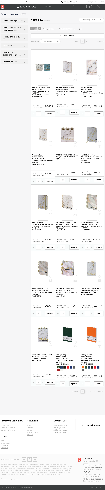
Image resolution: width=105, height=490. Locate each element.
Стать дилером (6, 426)
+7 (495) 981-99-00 (95, 468)
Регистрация (91, 2)
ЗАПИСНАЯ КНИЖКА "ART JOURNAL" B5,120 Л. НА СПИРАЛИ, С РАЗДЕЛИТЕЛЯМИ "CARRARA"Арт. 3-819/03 (92, 226)
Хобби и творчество (60, 430)
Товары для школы (60, 433)
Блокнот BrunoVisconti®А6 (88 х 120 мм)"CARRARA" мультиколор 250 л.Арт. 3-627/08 (66, 91)
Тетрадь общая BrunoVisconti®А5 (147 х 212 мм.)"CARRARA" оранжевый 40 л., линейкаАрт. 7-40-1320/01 (91, 359)
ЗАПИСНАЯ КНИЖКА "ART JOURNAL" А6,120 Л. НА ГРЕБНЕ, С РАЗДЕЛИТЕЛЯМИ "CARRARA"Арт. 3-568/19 (66, 292)
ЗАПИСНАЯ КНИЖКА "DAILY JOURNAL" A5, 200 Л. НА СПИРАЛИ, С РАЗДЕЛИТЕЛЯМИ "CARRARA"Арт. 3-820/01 (67, 226)
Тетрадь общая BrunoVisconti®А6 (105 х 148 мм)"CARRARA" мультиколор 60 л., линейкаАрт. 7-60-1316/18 (43, 159)
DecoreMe (4, 448)
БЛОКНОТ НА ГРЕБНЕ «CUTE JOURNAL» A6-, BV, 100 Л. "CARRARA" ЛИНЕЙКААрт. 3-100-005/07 (91, 291)
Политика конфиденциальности (11, 479)
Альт (2, 441)
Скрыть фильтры (69, 36)
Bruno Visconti (5, 443)
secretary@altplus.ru (94, 470)
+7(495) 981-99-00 (70, 2)
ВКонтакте (24, 460)
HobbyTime (4, 446)
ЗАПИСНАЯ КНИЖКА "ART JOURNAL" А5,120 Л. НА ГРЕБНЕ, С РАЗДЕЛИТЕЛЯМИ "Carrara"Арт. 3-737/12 (42, 292)
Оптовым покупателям (8, 428)
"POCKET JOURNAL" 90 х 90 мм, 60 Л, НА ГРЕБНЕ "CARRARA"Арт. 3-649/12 (67, 157)
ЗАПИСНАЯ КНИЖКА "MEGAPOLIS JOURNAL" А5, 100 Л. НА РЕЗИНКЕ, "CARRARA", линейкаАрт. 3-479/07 (91, 158)
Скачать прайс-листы (8, 430)
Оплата (29, 430)
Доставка (30, 428)
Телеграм (35, 460)
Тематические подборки (61, 426)
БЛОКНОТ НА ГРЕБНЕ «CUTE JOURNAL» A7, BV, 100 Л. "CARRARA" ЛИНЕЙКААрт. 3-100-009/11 (42, 357)
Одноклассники (29, 460)
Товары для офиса (60, 428)
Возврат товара (32, 433)
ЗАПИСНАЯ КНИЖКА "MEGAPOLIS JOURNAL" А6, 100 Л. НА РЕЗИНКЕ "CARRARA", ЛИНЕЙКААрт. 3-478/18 (42, 226)
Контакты (30, 435)
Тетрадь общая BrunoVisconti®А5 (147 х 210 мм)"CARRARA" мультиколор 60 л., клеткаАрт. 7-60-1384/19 (92, 92)
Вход (102, 2)
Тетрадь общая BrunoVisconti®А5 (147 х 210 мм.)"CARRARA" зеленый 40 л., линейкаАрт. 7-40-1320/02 (65, 359)
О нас (29, 426)
